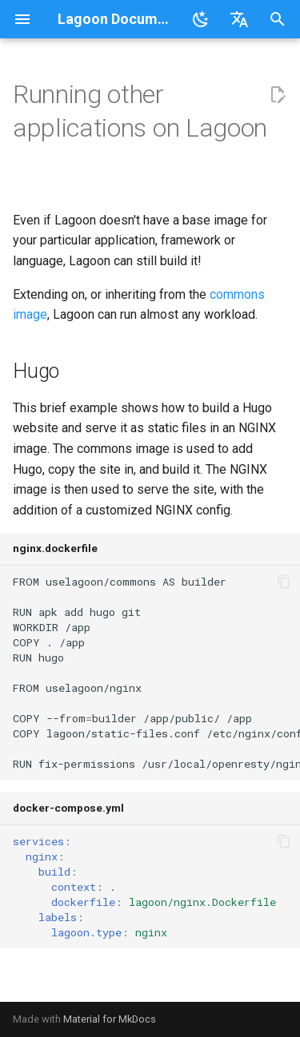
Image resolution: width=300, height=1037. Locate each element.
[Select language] (239, 19)
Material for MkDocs (109, 1019)
